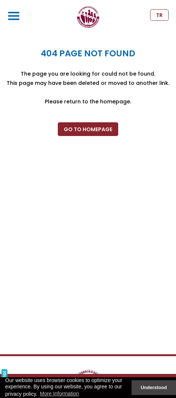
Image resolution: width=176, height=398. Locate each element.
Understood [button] (154, 387)
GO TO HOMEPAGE (88, 129)
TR (159, 15)
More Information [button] (59, 394)
